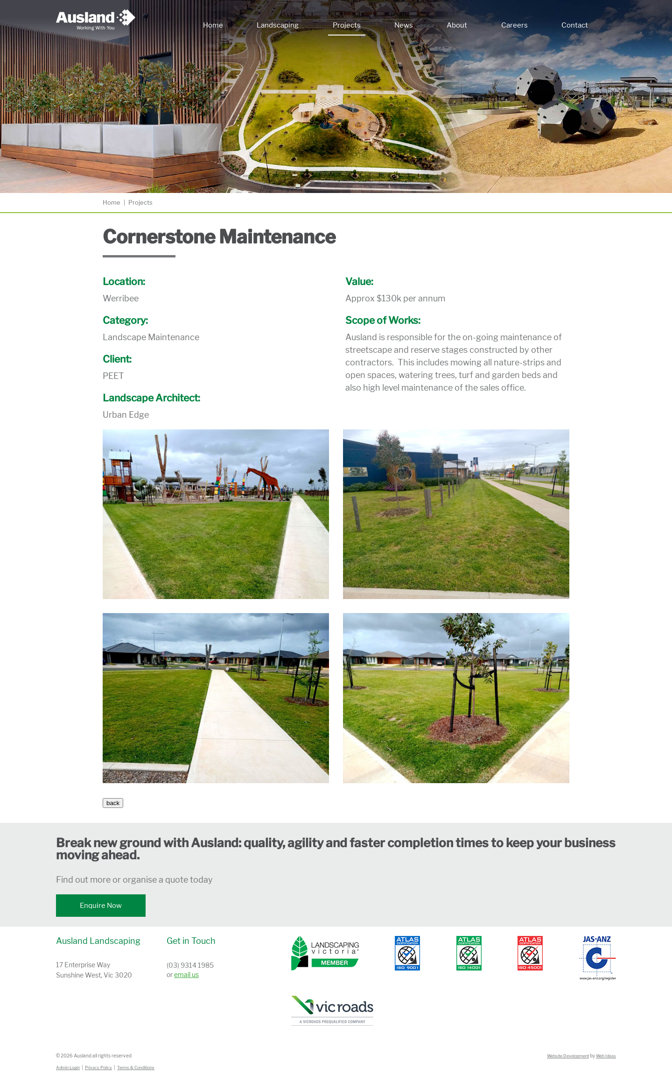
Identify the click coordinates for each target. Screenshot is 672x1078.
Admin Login (68, 1067)
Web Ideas (606, 1055)
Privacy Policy (98, 1067)
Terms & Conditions (135, 1067)
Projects (347, 25)
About (457, 25)
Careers (514, 25)
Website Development (568, 1055)
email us (186, 974)
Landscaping (278, 25)
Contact (574, 25)
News (403, 25)
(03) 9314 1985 (190, 965)
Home (213, 25)
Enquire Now (101, 905)
